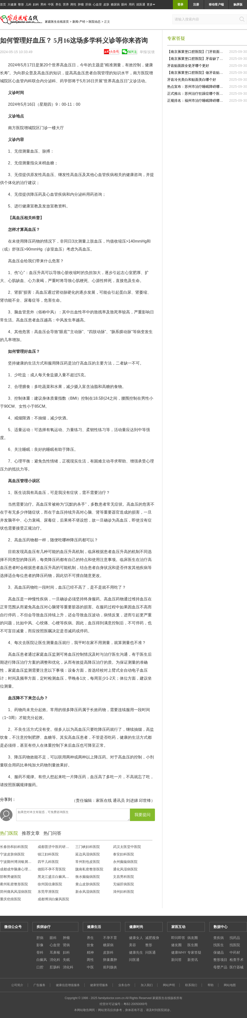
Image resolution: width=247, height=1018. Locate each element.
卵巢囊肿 (110, 960)
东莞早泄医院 (48, 892)
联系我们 (191, 985)
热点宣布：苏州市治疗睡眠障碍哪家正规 (198, 87)
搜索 (242, 19)
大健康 (11, 4)
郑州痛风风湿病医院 (15, 892)
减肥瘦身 (152, 938)
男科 (43, 4)
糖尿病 (115, 4)
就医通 (140, 4)
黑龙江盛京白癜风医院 (55, 877)
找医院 (235, 945)
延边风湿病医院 (87, 854)
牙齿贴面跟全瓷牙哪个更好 (188, 66)
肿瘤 (81, 4)
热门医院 (9, 833)
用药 (132, 4)
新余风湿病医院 (87, 892)
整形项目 (220, 960)
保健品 (218, 952)
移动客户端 (216, 4)
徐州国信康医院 (50, 884)
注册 (196, 4)
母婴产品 (220, 967)
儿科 (28, 4)
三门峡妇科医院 (87, 847)
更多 (151, 4)
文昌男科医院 (123, 877)
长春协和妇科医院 (14, 847)
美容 (132, 945)
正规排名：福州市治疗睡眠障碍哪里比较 (198, 100)
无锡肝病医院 (123, 884)
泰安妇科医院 (123, 854)
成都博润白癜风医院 (53, 899)
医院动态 (95, 21)
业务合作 (124, 985)
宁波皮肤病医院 (12, 854)
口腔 (39, 967)
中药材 (235, 952)
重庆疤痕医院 (10, 899)
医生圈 (192, 945)
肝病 (88, 4)
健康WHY (178, 952)
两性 (73, 4)
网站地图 (230, 985)
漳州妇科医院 (123, 892)
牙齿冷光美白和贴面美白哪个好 (191, 80)
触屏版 (238, 4)
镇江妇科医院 (48, 854)
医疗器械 (237, 967)
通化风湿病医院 (125, 869)
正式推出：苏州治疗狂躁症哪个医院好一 (198, 93)
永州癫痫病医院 (125, 862)
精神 (90, 952)
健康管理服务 (99, 985)
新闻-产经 (78, 21)
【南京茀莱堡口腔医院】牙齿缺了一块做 (198, 59)
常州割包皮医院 (87, 862)
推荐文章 (31, 833)
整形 (21, 4)
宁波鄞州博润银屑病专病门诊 (22, 862)
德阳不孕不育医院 (52, 869)
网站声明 (169, 985)
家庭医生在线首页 (57, 21)
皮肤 (106, 4)
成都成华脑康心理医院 (17, 869)
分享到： (8, 799)
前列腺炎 (110, 967)
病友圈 (192, 938)
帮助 (211, 985)
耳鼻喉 (55, 952)
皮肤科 (108, 952)
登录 (180, 4)
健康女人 (136, 938)
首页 (3, 4)
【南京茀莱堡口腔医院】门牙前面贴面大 (198, 52)
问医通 (150, 952)
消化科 (55, 960)
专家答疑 (194, 952)
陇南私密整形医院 (89, 869)
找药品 (235, 938)
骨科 (39, 952)
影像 (39, 945)
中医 (51, 4)
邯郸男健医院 (10, 877)
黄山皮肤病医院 (87, 884)
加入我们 (147, 985)
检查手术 (237, 960)
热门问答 (52, 833)
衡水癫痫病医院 (87, 877)
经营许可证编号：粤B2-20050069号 (123, 1004)
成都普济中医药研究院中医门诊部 (64, 847)
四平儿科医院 (48, 862)
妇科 (36, 4)
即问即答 (178, 938)
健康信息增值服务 (68, 985)
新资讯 (192, 960)
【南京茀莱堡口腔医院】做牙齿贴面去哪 (198, 73)
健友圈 (176, 945)
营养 (66, 4)
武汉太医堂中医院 (127, 847)
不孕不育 (110, 938)
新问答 (176, 960)
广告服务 (39, 985)
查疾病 (218, 938)
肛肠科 (55, 967)
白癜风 (41, 960)
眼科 (124, 4)
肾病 (66, 945)
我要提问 (142, 815)
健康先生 (136, 952)
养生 (58, 4)
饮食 (90, 945)
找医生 (218, 945)
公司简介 (17, 985)
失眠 (66, 960)
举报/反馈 (147, 52)
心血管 (97, 4)
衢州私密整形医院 (14, 884)
